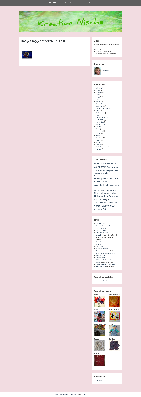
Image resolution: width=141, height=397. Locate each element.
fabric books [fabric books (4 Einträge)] (98, 176)
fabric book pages (103, 108)
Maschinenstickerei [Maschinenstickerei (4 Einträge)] (109, 190)
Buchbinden (100, 104)
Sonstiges (99, 138)
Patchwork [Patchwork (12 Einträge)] (114, 196)
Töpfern (98, 149)
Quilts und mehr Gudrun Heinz (106, 253)
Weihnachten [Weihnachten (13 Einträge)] (108, 205)
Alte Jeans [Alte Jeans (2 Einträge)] (114, 163)
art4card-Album (53, 3)
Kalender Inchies (102, 117)
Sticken (98, 262)
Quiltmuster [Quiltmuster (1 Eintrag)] (113, 200)
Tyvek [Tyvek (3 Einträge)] (115, 203)
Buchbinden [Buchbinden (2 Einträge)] (101, 170)
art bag (98, 90)
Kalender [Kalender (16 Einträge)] (105, 185)
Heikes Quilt (100, 242)
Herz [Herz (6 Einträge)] (102, 182)
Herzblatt (99, 244)
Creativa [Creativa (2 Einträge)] (96, 173)
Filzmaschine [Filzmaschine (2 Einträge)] (109, 176)
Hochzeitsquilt (100, 113)
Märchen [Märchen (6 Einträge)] (112, 193)
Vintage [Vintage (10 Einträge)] (98, 206)
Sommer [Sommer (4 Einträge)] (103, 203)
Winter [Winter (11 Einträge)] (106, 209)
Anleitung (99, 88)
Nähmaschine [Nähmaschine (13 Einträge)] (101, 196)
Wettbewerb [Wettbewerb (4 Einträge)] (98, 209)
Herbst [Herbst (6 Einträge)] (97, 182)
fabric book (99, 106)
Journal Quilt (100, 122)
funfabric (99, 235)
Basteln (98, 102)
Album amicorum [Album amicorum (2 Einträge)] (105, 163)
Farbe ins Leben (101, 230)
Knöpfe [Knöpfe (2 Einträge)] (96, 188)
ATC (98, 97)
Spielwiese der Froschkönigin (105, 260)
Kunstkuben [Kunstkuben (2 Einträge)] (102, 188)
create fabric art (101, 228)
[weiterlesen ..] (107, 68)
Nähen (98, 129)
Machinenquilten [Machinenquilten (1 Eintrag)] (98, 190)
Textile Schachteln (102, 147)
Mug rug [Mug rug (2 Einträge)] (106, 193)
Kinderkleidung (101, 124)
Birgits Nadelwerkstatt (103, 226)
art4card (98, 92)
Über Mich (88, 3)
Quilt (98, 133)
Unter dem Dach (101, 267)
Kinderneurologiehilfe (103, 281)
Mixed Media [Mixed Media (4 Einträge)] (98, 193)
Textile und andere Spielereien (106, 264)
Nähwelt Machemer (102, 248)
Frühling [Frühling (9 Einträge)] (98, 178)
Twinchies (100, 120)
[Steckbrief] (107, 70)
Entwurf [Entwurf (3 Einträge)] (101, 173)
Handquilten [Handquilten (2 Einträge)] (116, 179)
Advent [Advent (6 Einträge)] (97, 163)
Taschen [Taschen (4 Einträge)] (110, 203)
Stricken (98, 142)
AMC (99, 95)
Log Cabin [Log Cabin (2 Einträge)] (108, 188)
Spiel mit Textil (101, 258)
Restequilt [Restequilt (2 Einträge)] (97, 203)
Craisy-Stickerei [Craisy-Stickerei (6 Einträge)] (111, 170)
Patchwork (99, 131)
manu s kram (100, 246)
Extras (99, 99)
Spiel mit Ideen (101, 255)
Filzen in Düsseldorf (102, 233)
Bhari (84, 394)
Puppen (98, 135)
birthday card (66, 3)
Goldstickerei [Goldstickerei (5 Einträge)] (107, 179)
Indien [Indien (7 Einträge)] (107, 182)
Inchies (98, 115)
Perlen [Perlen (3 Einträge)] (96, 200)
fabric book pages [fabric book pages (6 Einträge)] (112, 173)
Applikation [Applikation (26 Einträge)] (101, 167)
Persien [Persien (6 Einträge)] (102, 200)
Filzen (98, 111)
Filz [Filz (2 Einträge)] (105, 176)
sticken (98, 140)
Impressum (78, 3)
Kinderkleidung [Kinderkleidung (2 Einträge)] (114, 185)
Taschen (98, 145)
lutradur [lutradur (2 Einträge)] (114, 188)
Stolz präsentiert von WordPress (66, 394)
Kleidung (99, 126)
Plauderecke (100, 251)
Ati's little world (101, 224)
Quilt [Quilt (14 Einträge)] (107, 199)
